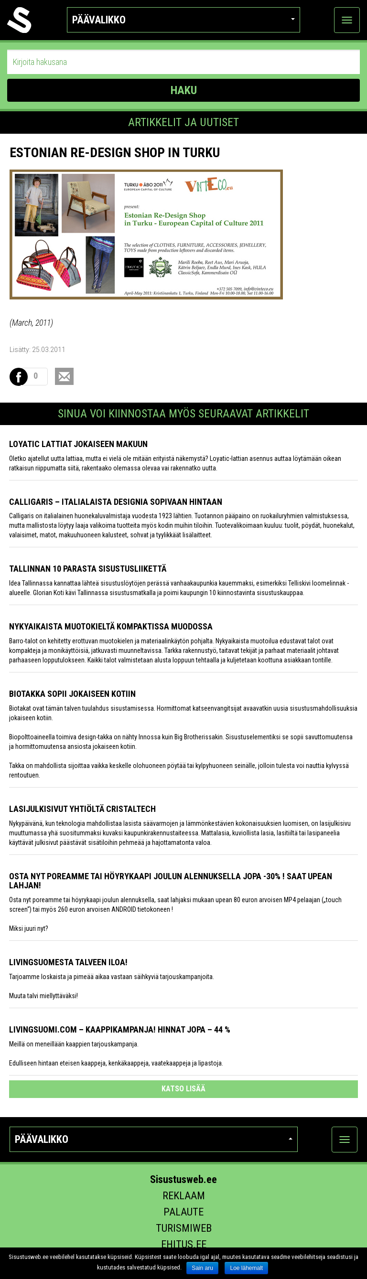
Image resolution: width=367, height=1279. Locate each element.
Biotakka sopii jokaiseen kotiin (72, 694)
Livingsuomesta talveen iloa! (68, 962)
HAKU (184, 90)
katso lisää (183, 1088)
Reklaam (183, 1196)
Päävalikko (183, 20)
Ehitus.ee (183, 1244)
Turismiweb (184, 1228)
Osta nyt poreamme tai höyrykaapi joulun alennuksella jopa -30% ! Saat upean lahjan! (170, 881)
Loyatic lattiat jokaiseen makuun (78, 444)
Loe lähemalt (246, 1268)
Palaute (183, 1212)
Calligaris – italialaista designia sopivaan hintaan (115, 502)
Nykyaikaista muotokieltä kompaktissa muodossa (111, 626)
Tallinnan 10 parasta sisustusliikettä (87, 569)
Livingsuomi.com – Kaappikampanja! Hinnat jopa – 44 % (119, 1029)
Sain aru (202, 1268)
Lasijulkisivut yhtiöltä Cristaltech (82, 809)
